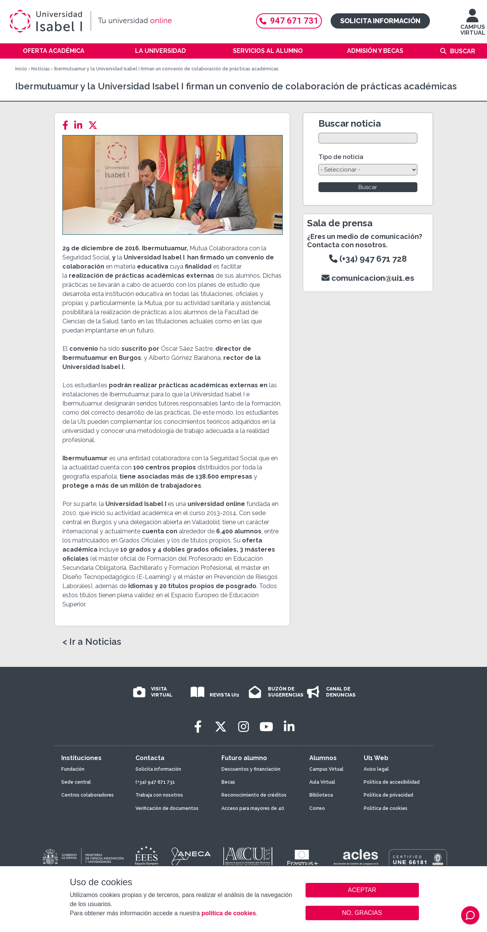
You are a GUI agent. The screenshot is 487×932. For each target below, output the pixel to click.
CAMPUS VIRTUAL (472, 25)
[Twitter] (95, 125)
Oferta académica (53, 50)
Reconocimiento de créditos (253, 795)
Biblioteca (321, 795)
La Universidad (160, 50)
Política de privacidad (388, 795)
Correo (317, 808)
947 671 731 (288, 20)
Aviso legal (376, 769)
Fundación (72, 769)
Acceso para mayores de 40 (252, 808)
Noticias (40, 69)
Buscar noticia (349, 123)
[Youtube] (266, 727)
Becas (228, 782)
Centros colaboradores (87, 795)
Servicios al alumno (268, 50)
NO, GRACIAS (362, 913)
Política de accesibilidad (392, 782)
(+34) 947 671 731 (155, 782)
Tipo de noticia (340, 157)
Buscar (462, 51)
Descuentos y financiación (250, 769)
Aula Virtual (322, 782)
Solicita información (380, 21)
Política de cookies (385, 808)
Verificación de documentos (167, 808)
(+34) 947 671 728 (368, 259)
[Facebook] (67, 125)
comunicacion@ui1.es (367, 278)
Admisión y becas (375, 50)
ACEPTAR (362, 890)
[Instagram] (243, 727)
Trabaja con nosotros (159, 795)
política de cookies (228, 913)
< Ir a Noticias (91, 641)
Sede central (76, 782)
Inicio (21, 69)
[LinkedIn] (80, 125)
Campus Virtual (326, 769)
